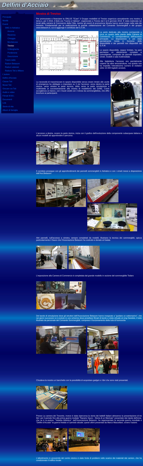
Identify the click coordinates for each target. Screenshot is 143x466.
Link (4, 103)
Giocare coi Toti (9, 89)
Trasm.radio (10, 60)
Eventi (5, 24)
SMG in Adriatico (12, 28)
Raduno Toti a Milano (14, 71)
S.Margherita (13, 49)
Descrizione (12, 56)
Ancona (10, 31)
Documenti (7, 99)
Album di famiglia (10, 110)
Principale (6, 17)
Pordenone (12, 53)
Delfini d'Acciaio (9, 78)
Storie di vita (7, 106)
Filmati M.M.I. (8, 96)
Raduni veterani (12, 67)
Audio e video (8, 92)
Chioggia (11, 38)
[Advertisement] (17, 153)
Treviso (10, 46)
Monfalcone (12, 42)
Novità (5, 21)
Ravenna (11, 35)
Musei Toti (6, 85)
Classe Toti (7, 81)
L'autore (6, 74)
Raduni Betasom (12, 64)
